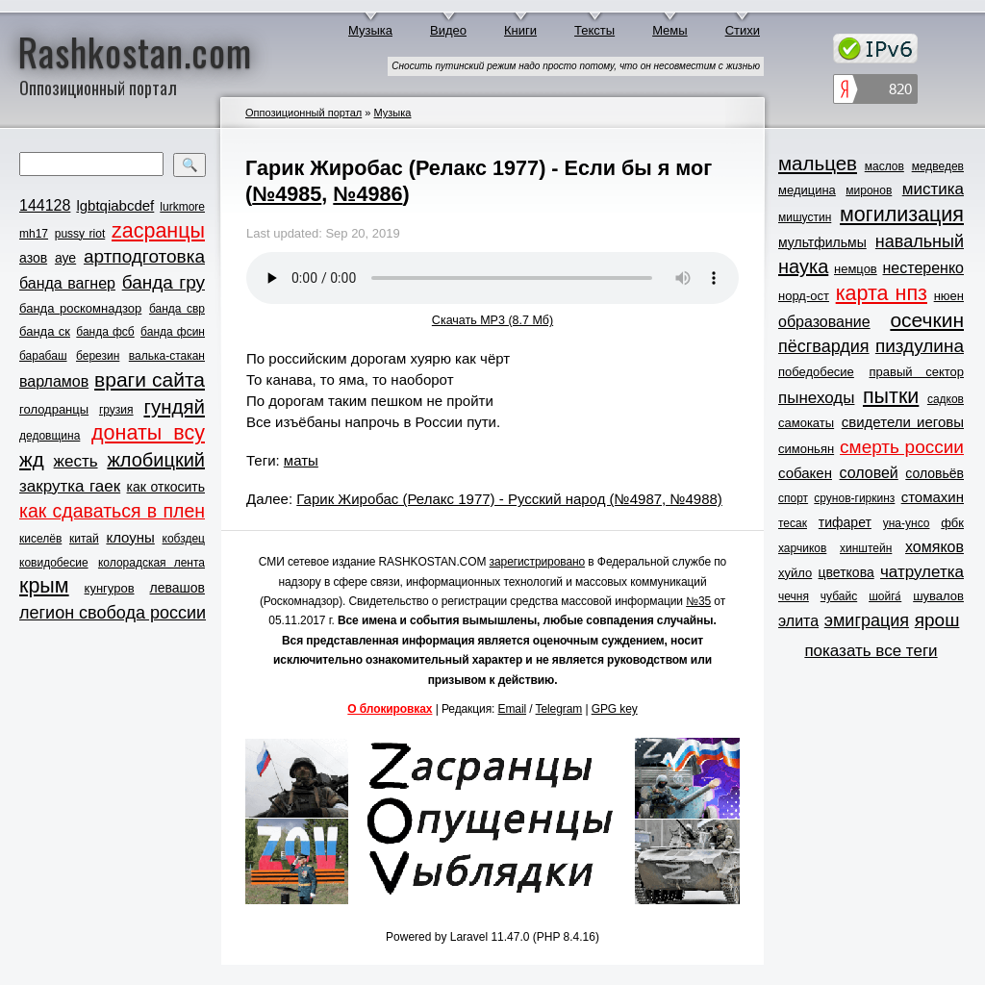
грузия (116, 410)
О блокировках (389, 709)
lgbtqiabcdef (115, 205)
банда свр (177, 309)
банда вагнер (67, 283)
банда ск (44, 331)
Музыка (370, 30)
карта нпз (881, 293)
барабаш (43, 356)
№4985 (286, 194)
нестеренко (924, 268)
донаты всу (148, 432)
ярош (937, 620)
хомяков (934, 547)
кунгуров (110, 588)
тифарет (845, 522)
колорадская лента (151, 562)
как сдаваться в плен (112, 510)
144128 (44, 205)
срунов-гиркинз (854, 498)
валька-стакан (167, 356)
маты (301, 460)
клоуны (130, 537)
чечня (793, 596)
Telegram (559, 709)
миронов (869, 190)
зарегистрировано (538, 561)
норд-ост (803, 296)
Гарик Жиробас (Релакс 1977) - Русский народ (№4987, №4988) (509, 499)
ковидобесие (53, 562)
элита (798, 621)
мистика (933, 189)
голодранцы (53, 409)
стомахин (932, 497)
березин (97, 356)
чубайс (839, 596)
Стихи (742, 30)
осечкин (927, 320)
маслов (884, 166)
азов (33, 257)
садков (945, 399)
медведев (938, 166)
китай (84, 538)
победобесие (816, 372)
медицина (807, 190)
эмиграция (866, 620)
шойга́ (885, 596)
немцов (855, 269)
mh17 (33, 233)
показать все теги (870, 651)
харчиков (802, 548)
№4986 (367, 194)
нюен (949, 296)
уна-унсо (906, 523)
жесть (76, 461)
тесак (792, 523)
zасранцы (158, 230)
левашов (177, 587)
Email (512, 709)
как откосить (166, 486)
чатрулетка (922, 572)
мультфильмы (822, 242)
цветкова (846, 572)
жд (31, 459)
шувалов (938, 596)
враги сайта (149, 379)
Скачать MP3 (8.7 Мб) (492, 320)
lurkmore (182, 207)
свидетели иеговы (903, 422)
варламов (53, 381)
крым (44, 585)
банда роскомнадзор (80, 308)
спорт (793, 498)
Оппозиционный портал (303, 112)
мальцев (817, 163)
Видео (448, 30)
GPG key (615, 709)
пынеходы (816, 398)
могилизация (902, 214)
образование (824, 322)
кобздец (184, 538)
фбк (952, 523)
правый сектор (917, 372)
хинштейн (866, 548)
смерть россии (902, 447)
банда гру (163, 282)
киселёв (40, 538)
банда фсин (172, 332)
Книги (520, 30)
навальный (919, 241)
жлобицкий (156, 459)
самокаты (806, 423)
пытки (891, 396)
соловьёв (934, 473)
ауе (65, 257)
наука (803, 266)
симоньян (806, 449)
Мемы (670, 30)
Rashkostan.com (135, 51)
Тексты (594, 30)
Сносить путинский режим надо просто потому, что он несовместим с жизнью (575, 66)
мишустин (804, 217)
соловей (868, 473)
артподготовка (144, 256)
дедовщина (49, 435)
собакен (805, 473)
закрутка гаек (69, 486)
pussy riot (80, 233)
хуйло (795, 573)
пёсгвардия (824, 346)
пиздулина (919, 346)
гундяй (174, 406)
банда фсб (105, 332)
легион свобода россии (112, 612)
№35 (698, 601)
